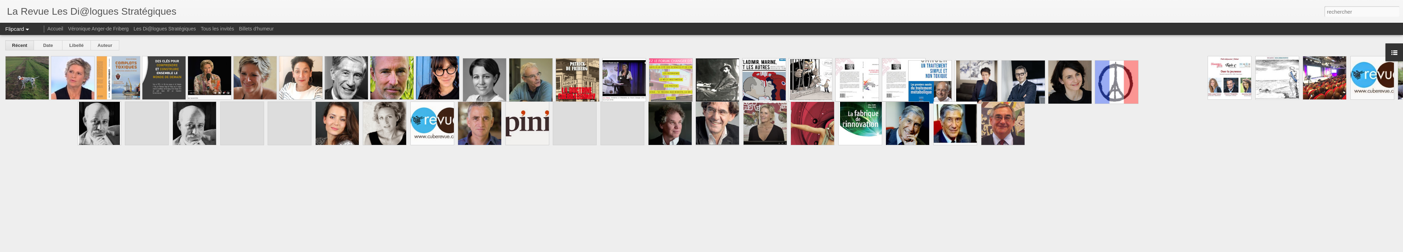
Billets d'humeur (256, 28)
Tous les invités (217, 28)
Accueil (55, 28)
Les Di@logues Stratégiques (165, 28)
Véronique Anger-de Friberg (98, 28)
